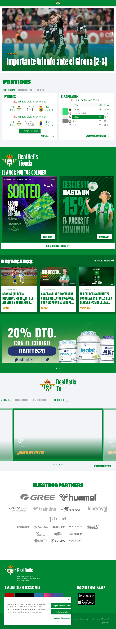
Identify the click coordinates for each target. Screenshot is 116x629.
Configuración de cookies (62, 618)
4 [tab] (62, 464)
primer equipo (9, 90)
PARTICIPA (47, 237)
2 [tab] (59, 368)
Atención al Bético (23, 580)
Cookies (98, 619)
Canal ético (106, 623)
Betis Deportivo (25, 90)
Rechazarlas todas (62, 612)
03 (111, 44)
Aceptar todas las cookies (62, 606)
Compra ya (104, 237)
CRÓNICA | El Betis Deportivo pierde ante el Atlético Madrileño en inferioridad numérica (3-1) (18, 302)
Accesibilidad (106, 619)
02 (112, 39)
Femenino (40, 90)
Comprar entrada (30, 131)
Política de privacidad (87, 619)
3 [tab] (59, 464)
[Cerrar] (69, 599)
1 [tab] (54, 464)
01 (111, 33)
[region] (37, 611)
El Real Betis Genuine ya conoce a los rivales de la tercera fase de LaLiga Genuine (96, 300)
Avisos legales (74, 619)
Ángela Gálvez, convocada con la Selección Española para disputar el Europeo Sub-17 (57, 300)
